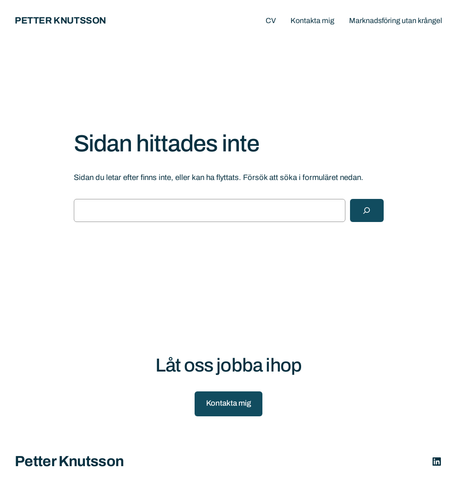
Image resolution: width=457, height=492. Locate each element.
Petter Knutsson (60, 20)
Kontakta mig (228, 403)
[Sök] (367, 210)
